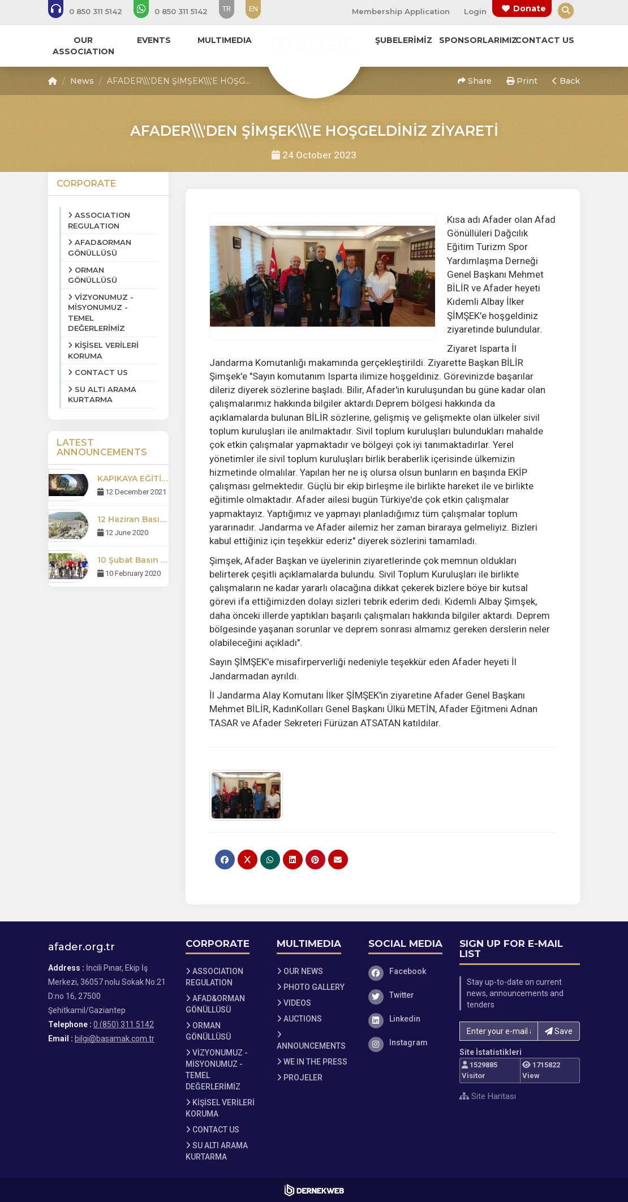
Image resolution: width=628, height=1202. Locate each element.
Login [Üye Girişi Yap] (475, 11)
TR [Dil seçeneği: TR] (226, 9)
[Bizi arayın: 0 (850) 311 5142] (92, 11)
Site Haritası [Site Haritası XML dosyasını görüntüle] (487, 1096)
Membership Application (401, 11)
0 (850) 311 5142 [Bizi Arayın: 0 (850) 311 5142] (123, 1024)
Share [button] (475, 81)
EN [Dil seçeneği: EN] (253, 9)
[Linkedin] (405, 1018)
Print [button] (521, 81)
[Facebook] (405, 971)
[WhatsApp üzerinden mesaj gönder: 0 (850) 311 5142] (178, 11)
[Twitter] (405, 995)
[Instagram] (405, 1042)
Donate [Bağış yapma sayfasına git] (529, 8)
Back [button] (566, 81)
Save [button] (559, 1031)
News (82, 81)
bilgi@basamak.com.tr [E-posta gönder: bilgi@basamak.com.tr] (114, 1038)
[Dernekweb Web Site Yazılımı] (314, 1190)
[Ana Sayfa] (314, 47)
